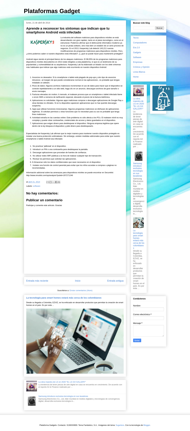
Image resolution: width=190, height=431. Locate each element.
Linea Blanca (139, 72)
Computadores (140, 42)
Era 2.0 (136, 47)
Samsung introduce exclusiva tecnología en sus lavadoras (63, 396)
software (36, 186)
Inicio (77, 281)
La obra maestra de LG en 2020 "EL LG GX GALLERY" (62, 382)
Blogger (147, 425)
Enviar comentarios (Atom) (81, 290)
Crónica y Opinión (141, 67)
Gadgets (137, 52)
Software (137, 57)
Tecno (136, 38)
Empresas (137, 62)
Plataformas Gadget (52, 11)
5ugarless (120, 425)
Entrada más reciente (37, 281)
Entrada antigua (115, 281)
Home (136, 77)
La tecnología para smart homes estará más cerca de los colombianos (64, 297)
